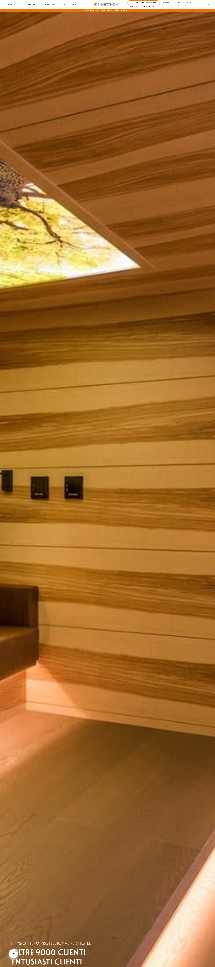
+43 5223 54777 (123, 10)
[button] (17, 5)
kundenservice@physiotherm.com (100, 10)
